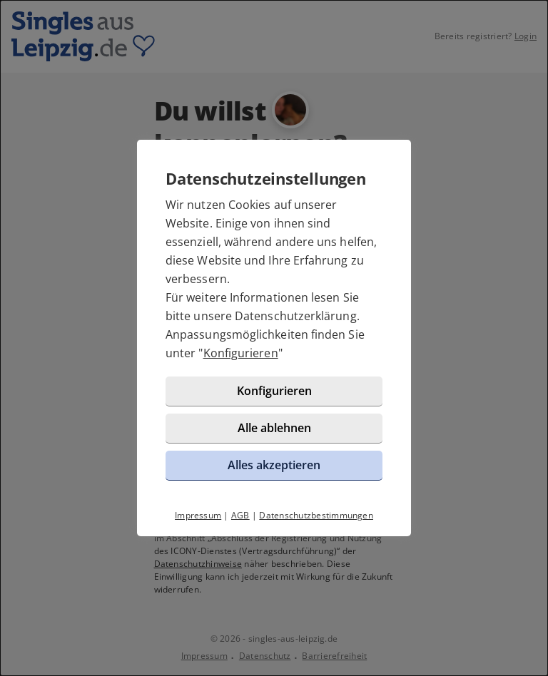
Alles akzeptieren (274, 465)
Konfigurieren (240, 353)
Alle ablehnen (274, 428)
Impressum (198, 515)
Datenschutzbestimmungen (316, 515)
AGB (240, 515)
